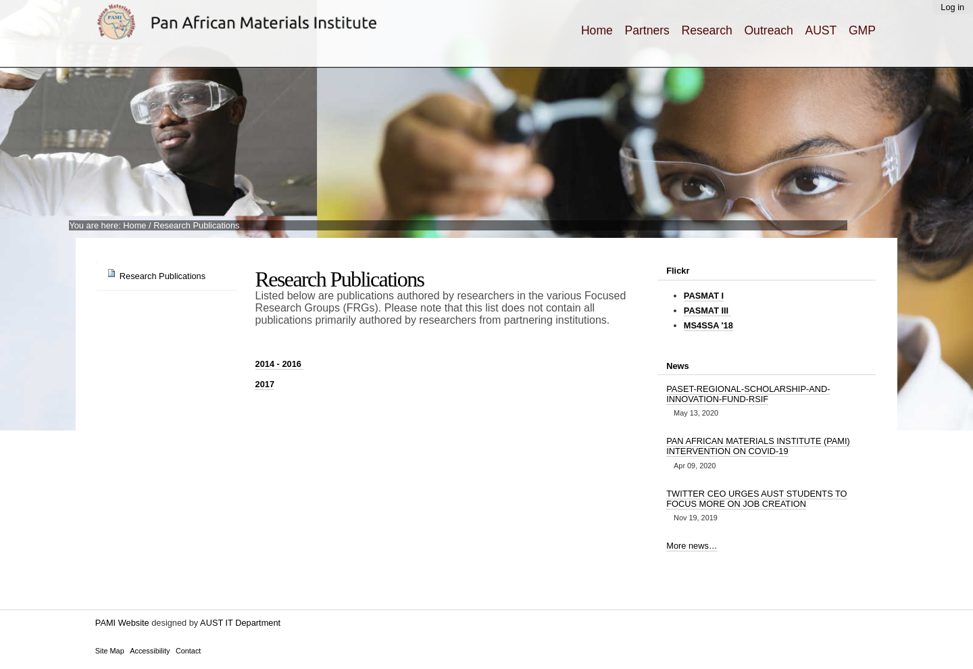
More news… (691, 546)
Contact (188, 651)
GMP (862, 30)
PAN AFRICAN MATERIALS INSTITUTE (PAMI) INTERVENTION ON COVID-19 (758, 446)
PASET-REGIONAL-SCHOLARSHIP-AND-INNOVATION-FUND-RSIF (748, 394)
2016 (279, 364)
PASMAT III (707, 310)
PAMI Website (122, 623)
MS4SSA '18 (708, 325)
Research (707, 30)
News (677, 366)
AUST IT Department (240, 623)
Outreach (768, 30)
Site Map (109, 651)
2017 (264, 384)
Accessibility (150, 651)
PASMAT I (704, 296)
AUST (821, 30)
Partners (647, 30)
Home (597, 30)
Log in (952, 7)
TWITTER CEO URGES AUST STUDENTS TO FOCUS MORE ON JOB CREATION (756, 499)
